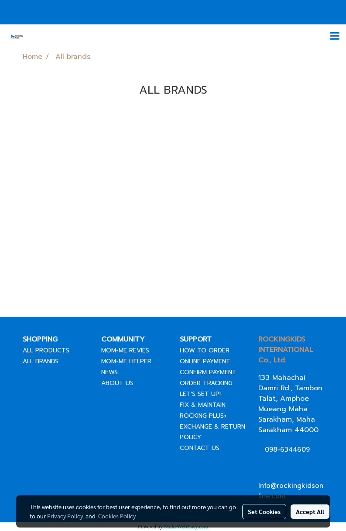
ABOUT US (117, 383)
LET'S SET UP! (200, 394)
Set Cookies (264, 511)
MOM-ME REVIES (125, 350)
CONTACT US (199, 448)
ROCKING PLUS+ (203, 415)
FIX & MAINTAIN (203, 404)
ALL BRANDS (40, 361)
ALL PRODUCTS (46, 350)
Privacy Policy (65, 516)
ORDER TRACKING (206, 383)
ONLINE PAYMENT (205, 361)
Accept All (310, 511)
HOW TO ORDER (205, 350)
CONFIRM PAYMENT (208, 372)
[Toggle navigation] (334, 36)
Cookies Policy (117, 516)
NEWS (109, 372)
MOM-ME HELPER (126, 361)
